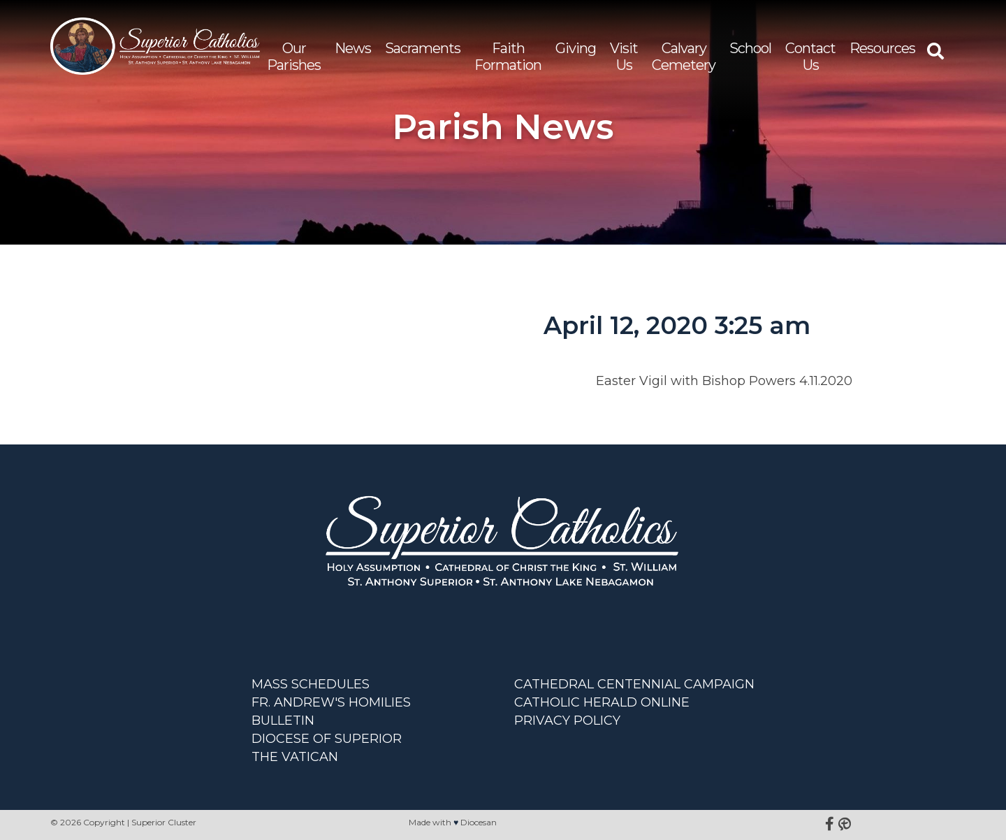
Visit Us (624, 56)
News (353, 48)
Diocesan (478, 822)
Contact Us (810, 56)
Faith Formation (507, 56)
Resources (882, 48)
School (750, 48)
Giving (575, 48)
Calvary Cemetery (683, 56)
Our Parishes (294, 56)
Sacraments (422, 48)
